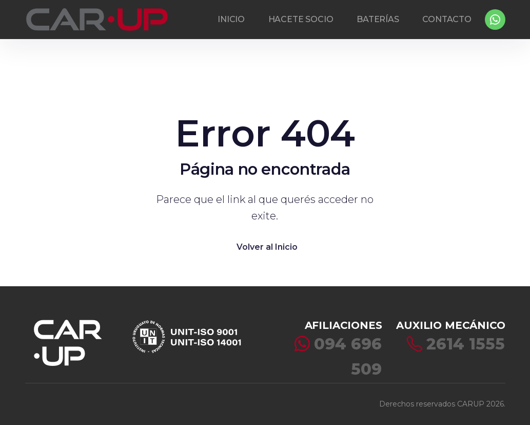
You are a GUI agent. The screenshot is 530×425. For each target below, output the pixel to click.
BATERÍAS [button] (378, 19)
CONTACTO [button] (447, 19)
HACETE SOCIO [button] (300, 19)
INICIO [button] (231, 19)
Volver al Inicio (267, 247)
